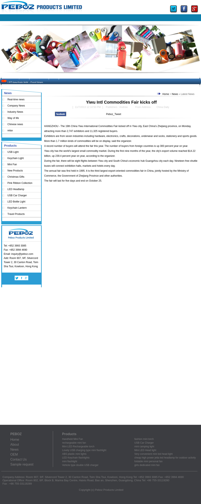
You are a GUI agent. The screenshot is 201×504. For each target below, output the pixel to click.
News (8, 93)
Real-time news (16, 99)
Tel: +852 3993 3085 (15, 245)
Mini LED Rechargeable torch (78, 446)
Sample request (21, 464)
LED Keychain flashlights (76, 457)
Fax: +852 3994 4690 (15, 249)
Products (10, 145)
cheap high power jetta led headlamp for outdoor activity (165, 457)
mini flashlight (69, 461)
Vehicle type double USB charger (80, 465)
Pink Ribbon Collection (19, 183)
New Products (15, 170)
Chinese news (15, 124)
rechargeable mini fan (74, 442)
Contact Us (18, 459)
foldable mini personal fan (148, 461)
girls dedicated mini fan (147, 465)
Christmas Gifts (15, 176)
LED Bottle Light (16, 201)
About (14, 444)
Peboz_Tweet (113, 114)
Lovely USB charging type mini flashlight (84, 450)
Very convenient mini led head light (153, 454)
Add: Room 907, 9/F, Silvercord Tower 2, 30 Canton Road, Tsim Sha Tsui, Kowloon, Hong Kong (21, 262)
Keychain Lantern (17, 207)
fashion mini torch (144, 439)
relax (10, 130)
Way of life (13, 118)
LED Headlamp (15, 189)
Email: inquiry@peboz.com (18, 254)
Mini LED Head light (145, 450)
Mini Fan (12, 164)
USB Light (13, 152)
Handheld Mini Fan (72, 439)
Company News (16, 105)
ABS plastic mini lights (74, 454)
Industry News (15, 111)
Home (165, 94)
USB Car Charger (17, 195)
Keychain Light (15, 158)
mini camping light (144, 446)
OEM (14, 454)
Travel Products (16, 214)
